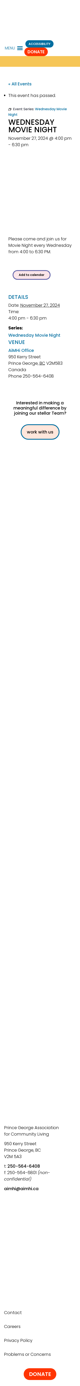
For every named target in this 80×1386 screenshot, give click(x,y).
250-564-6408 (23, 1166)
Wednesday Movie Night (34, 335)
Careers (12, 1326)
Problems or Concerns (27, 1354)
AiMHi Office (21, 350)
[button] (10, 48)
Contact (13, 1313)
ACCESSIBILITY (39, 44)
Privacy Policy (18, 1340)
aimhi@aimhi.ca (21, 1189)
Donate (36, 52)
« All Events (20, 84)
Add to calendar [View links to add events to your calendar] (31, 275)
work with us (40, 432)
